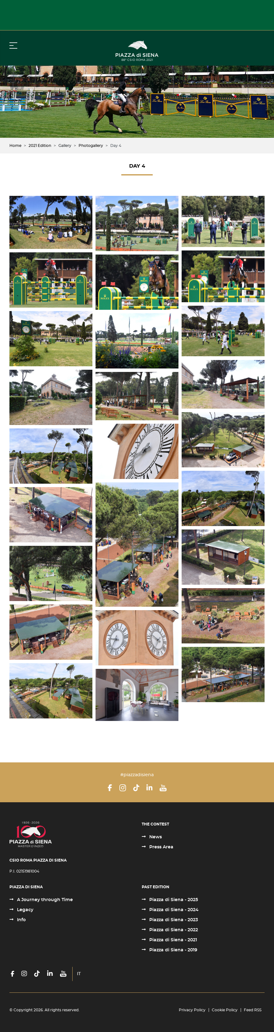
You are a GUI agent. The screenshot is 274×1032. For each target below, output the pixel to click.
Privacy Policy (192, 1010)
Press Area (160, 847)
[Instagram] (122, 788)
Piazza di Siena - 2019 (172, 950)
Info (21, 920)
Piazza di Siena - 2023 (173, 920)
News (155, 837)
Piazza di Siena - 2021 (172, 940)
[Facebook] (110, 787)
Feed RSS (252, 1010)
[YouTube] (163, 787)
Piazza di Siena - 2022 (173, 930)
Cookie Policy (225, 1010)
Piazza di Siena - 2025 (173, 900)
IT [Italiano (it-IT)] (79, 974)
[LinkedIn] (149, 787)
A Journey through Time (44, 900)
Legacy (24, 910)
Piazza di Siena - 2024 (173, 910)
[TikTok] (136, 787)
